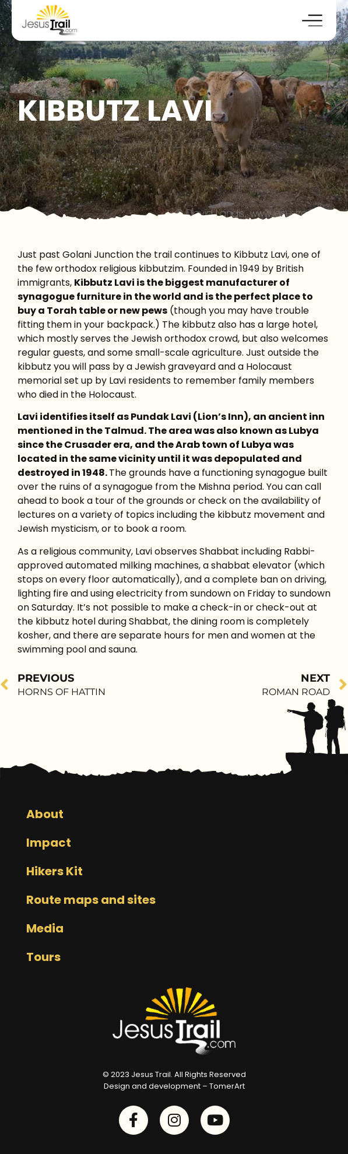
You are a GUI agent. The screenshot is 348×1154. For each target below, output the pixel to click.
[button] (312, 20)
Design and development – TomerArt (174, 1086)
